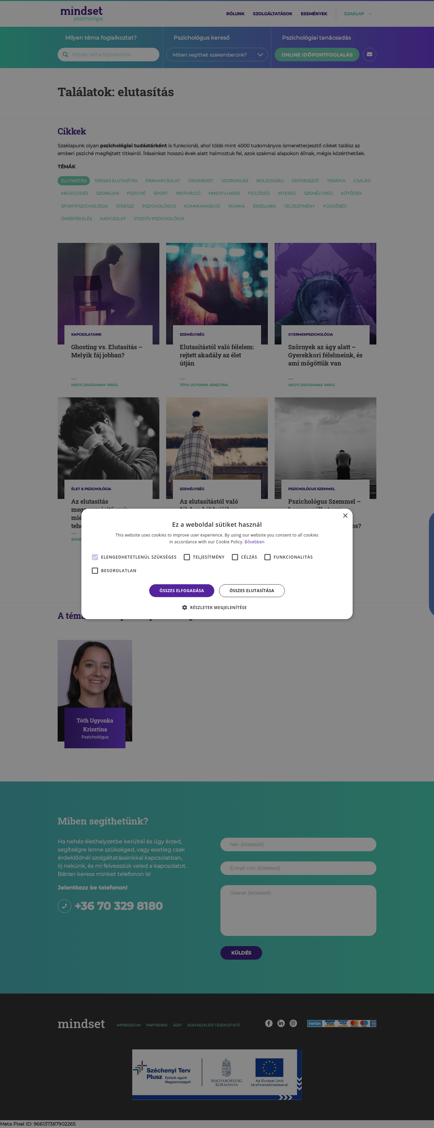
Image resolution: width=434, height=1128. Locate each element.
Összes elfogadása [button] (181, 590)
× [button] (345, 516)
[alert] (217, 564)
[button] (217, 607)
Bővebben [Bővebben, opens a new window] (254, 542)
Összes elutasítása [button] (252, 590)
